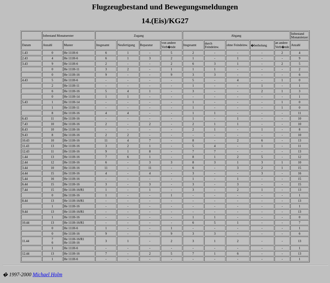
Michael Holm (47, 274)
